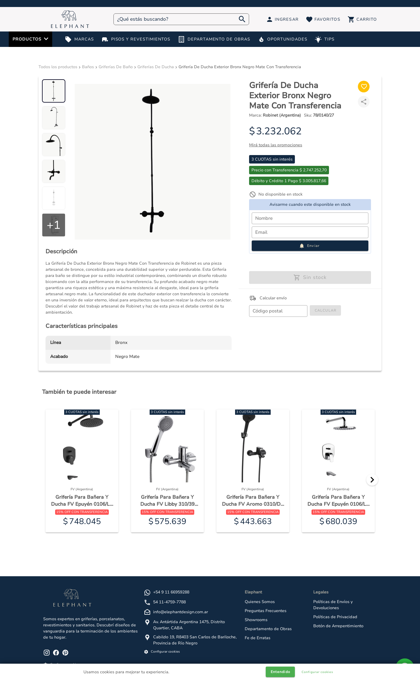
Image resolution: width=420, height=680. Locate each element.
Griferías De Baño (116, 67)
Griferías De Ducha (155, 67)
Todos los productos (57, 67)
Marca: (275, 115)
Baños (88, 67)
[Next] (372, 480)
